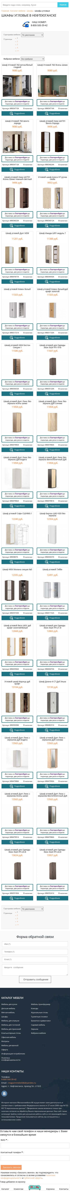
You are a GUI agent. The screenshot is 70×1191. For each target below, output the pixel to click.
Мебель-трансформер (40, 1004)
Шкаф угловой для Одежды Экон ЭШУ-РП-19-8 (52, 346)
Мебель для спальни (10, 1020)
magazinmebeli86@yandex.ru (22, 1082)
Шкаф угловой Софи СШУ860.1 (17, 513)
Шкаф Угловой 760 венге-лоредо (17, 122)
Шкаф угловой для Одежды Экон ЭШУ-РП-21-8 (52, 626)
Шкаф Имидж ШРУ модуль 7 (52, 233)
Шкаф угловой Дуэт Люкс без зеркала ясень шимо (17, 402)
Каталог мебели (17, 10)
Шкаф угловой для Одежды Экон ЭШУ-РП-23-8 (17, 850)
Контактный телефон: (12, 1152)
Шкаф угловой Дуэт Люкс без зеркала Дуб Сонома (52, 402)
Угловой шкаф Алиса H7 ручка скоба (52, 178)
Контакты (63, 1189)
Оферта (4, 1049)
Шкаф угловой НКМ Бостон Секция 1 (17, 346)
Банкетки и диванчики (41, 1020)
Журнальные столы (39, 1012)
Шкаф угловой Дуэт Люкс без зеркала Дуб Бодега (17, 458)
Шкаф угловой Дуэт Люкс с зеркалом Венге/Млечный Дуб (52, 794)
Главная (5, 10)
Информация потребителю (13, 1053)
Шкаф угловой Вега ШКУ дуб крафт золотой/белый (17, 626)
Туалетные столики (39, 1016)
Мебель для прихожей (11, 1029)
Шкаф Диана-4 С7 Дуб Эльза (52, 681)
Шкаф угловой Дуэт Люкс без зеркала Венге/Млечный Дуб (52, 458)
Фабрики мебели (38, 1033)
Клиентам (18, 1189)
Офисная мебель (8, 1037)
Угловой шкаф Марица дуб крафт (17, 682)
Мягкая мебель (8, 1012)
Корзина (50, 1187)
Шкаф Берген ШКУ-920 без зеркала (52, 514)
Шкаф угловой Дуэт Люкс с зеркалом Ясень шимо (17, 794)
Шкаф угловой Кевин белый (17, 289)
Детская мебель (8, 1008)
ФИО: (4, 1140)
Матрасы (5, 1041)
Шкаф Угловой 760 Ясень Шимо (52, 65)
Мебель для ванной (9, 1045)
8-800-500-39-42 (39, 25)
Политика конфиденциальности (10, 1059)
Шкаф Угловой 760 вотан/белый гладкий (17, 66)
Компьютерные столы (11, 1033)
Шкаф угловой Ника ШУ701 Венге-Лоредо (52, 122)
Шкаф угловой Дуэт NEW (17, 233)
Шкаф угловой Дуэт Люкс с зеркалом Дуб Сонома (52, 738)
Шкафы (30, 10)
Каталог (5, 1189)
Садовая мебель (38, 1025)
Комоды (34, 1008)
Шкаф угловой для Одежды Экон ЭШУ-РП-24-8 (52, 850)
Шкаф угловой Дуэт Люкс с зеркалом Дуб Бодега (17, 738)
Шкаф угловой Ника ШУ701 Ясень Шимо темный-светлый (17, 178)
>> (18, 51)
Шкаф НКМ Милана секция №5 (17, 569)
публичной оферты (33, 1178)
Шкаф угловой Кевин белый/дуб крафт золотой (52, 290)
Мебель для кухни (9, 1004)
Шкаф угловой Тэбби (52, 569)
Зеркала (34, 1029)
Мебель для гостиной (10, 1025)
